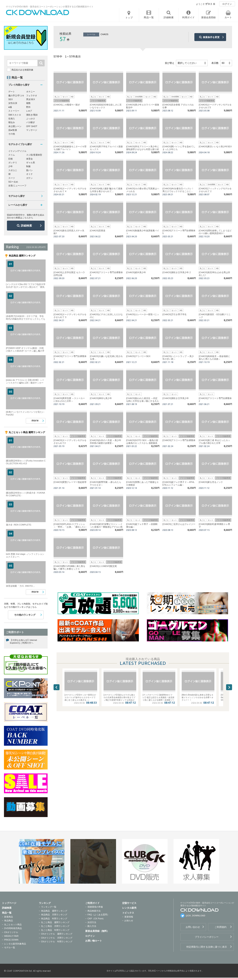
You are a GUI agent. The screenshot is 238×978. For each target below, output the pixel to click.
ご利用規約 (220, 927)
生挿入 (11, 118)
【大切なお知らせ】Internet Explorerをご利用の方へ (23, 641)
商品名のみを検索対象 (22, 70)
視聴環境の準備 (95, 907)
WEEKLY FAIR (11, 936)
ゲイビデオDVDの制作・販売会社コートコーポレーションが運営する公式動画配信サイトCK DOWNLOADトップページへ (37, 12)
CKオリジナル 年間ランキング (56, 941)
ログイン (227, 4)
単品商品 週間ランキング (54, 911)
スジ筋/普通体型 (34, 155)
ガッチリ (12, 162)
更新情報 (128, 917)
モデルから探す (16, 196)
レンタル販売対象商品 (15, 944)
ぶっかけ (30, 118)
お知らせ (128, 920)
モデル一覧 (9, 947)
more (35, 420)
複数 (28, 103)
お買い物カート (93, 940)
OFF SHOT (31, 126)
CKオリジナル (11, 932)
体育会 (29, 159)
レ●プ (29, 111)
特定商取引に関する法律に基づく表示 (206, 946)
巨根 (10, 159)
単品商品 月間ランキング (54, 914)
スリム (11, 155)
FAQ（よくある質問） (98, 914)
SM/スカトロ (14, 115)
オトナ (29, 174)
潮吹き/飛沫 (32, 115)
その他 (11, 134)
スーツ (11, 178)
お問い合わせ (193, 927)
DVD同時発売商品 (13, 928)
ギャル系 (30, 162)
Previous (57, 687)
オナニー (30, 91)
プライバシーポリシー (207, 937)
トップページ (9, 903)
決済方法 (91, 922)
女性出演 (12, 103)
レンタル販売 (129, 907)
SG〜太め (13, 182)
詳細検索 (26, 225)
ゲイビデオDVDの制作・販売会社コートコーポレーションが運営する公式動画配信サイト (49, 6)
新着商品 (8, 917)
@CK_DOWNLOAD (195, 915)
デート (11, 91)
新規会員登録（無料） (97, 931)
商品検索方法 (94, 911)
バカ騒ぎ (30, 122)
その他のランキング (25, 614)
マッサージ (31, 130)
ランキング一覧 (48, 907)
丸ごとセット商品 (13, 924)
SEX (10, 99)
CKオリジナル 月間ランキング (56, 938)
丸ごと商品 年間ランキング (55, 930)
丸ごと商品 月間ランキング (55, 926)
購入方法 (91, 926)
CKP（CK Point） (96, 918)
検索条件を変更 (211, 37)
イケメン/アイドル (17, 151)
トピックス (128, 912)
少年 (10, 166)
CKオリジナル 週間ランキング (56, 934)
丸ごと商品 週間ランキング (55, 922)
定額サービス (129, 903)
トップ (129, 17)
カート (228, 17)
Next (229, 687)
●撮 (10, 107)
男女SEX (30, 99)
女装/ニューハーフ (17, 185)
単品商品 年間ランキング (54, 918)
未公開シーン (14, 126)
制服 (28, 166)
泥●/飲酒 (12, 130)
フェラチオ (31, 95)
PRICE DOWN (11, 940)
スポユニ (12, 170)
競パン (29, 170)
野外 (28, 107)
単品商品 (8, 920)
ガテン (29, 178)
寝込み (11, 122)
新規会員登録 (208, 17)
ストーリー (13, 111)
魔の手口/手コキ (16, 95)
